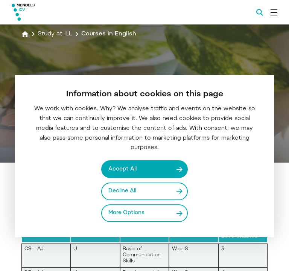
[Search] (259, 12)
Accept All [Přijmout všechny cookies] (122, 169)
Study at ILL (55, 34)
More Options (126, 213)
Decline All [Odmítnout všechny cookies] (122, 191)
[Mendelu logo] (51, 12)
